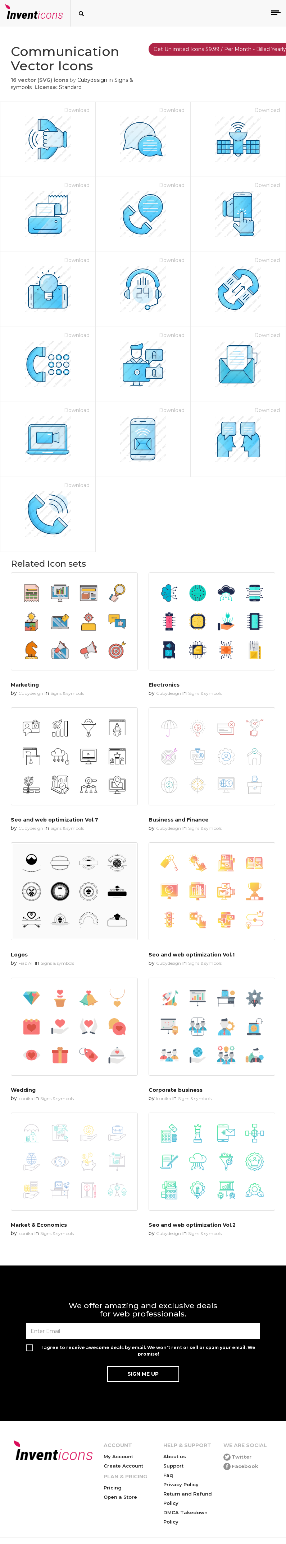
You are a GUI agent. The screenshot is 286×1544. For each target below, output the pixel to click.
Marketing (25, 685)
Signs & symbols (67, 693)
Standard (70, 87)
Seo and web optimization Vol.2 (192, 1225)
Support (173, 1466)
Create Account (123, 1466)
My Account (118, 1456)
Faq (168, 1475)
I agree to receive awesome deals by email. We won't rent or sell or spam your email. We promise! (148, 1350)
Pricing (113, 1488)
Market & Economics (39, 1225)
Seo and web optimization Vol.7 (54, 820)
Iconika (25, 1098)
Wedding (23, 1090)
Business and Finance (179, 820)
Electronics (164, 685)
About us (174, 1456)
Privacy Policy (181, 1484)
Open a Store (120, 1497)
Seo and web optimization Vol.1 (192, 954)
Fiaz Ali (25, 963)
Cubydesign (92, 80)
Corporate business (176, 1090)
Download (77, 110)
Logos (19, 954)
